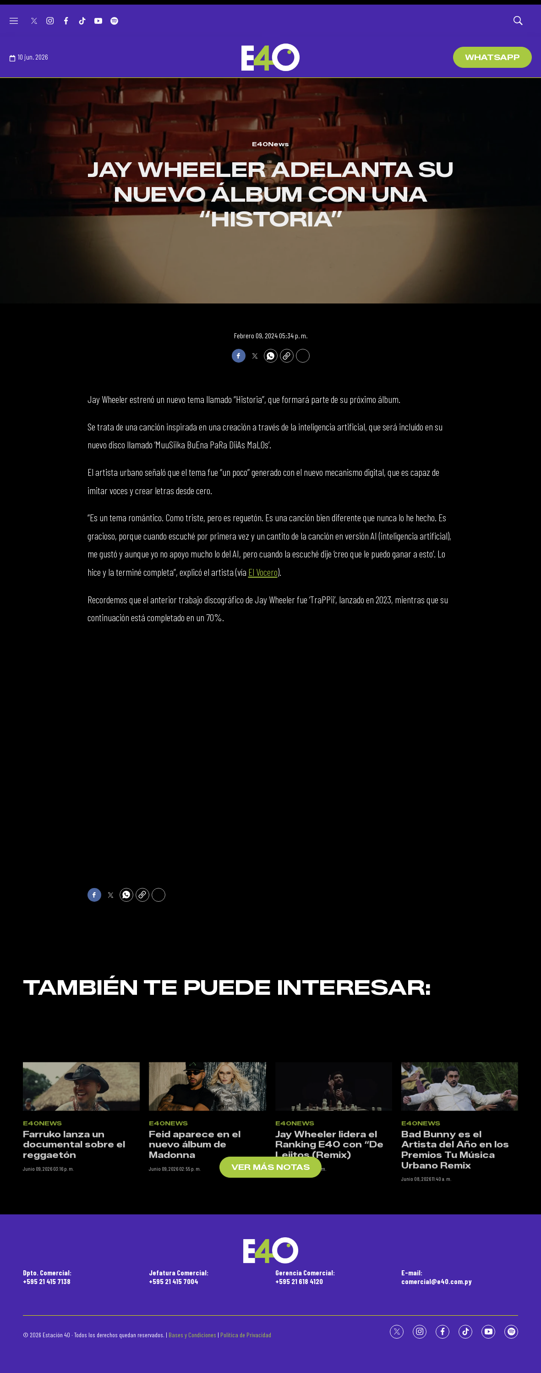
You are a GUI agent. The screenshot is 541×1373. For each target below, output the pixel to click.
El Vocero (263, 572)
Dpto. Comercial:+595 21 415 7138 (47, 1276)
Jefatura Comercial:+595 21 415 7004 (178, 1276)
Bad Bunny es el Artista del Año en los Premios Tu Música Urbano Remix (455, 1249)
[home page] (270, 57)
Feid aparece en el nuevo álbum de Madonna (194, 1244)
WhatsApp (492, 57)
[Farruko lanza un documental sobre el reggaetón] (81, 1185)
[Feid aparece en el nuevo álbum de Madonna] (207, 1185)
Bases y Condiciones (192, 1335)
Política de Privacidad (245, 1335)
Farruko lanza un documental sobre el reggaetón (74, 1244)
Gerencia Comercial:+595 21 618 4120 (305, 1276)
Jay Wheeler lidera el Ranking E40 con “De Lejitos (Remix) (329, 1244)
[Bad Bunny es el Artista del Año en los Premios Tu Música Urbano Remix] (459, 1185)
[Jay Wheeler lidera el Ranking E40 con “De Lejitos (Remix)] (333, 1185)
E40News (270, 144)
